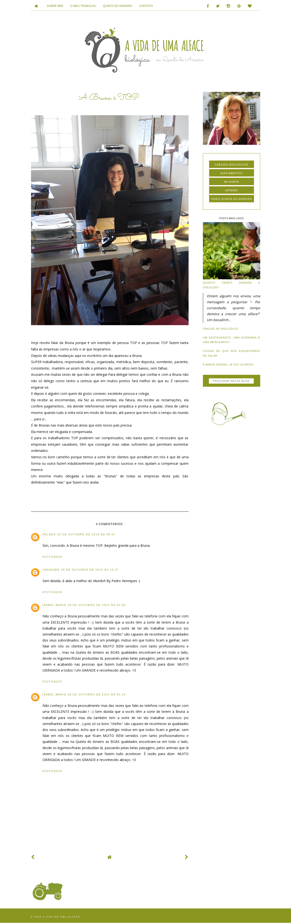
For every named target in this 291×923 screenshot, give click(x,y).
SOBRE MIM (55, 6)
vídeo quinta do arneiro (231, 199)
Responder (52, 556)
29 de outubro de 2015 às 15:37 (90, 569)
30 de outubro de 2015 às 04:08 (97, 605)
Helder (49, 534)
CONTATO (146, 6)
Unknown (51, 569)
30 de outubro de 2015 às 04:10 (97, 694)
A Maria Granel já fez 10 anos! (228, 364)
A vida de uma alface (61, 917)
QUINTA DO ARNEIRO (117, 6)
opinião (231, 190)
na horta (231, 181)
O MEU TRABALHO (83, 6)
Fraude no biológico (220, 328)
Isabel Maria (54, 605)
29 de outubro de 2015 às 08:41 (86, 534)
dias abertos (231, 173)
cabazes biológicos (231, 164)
